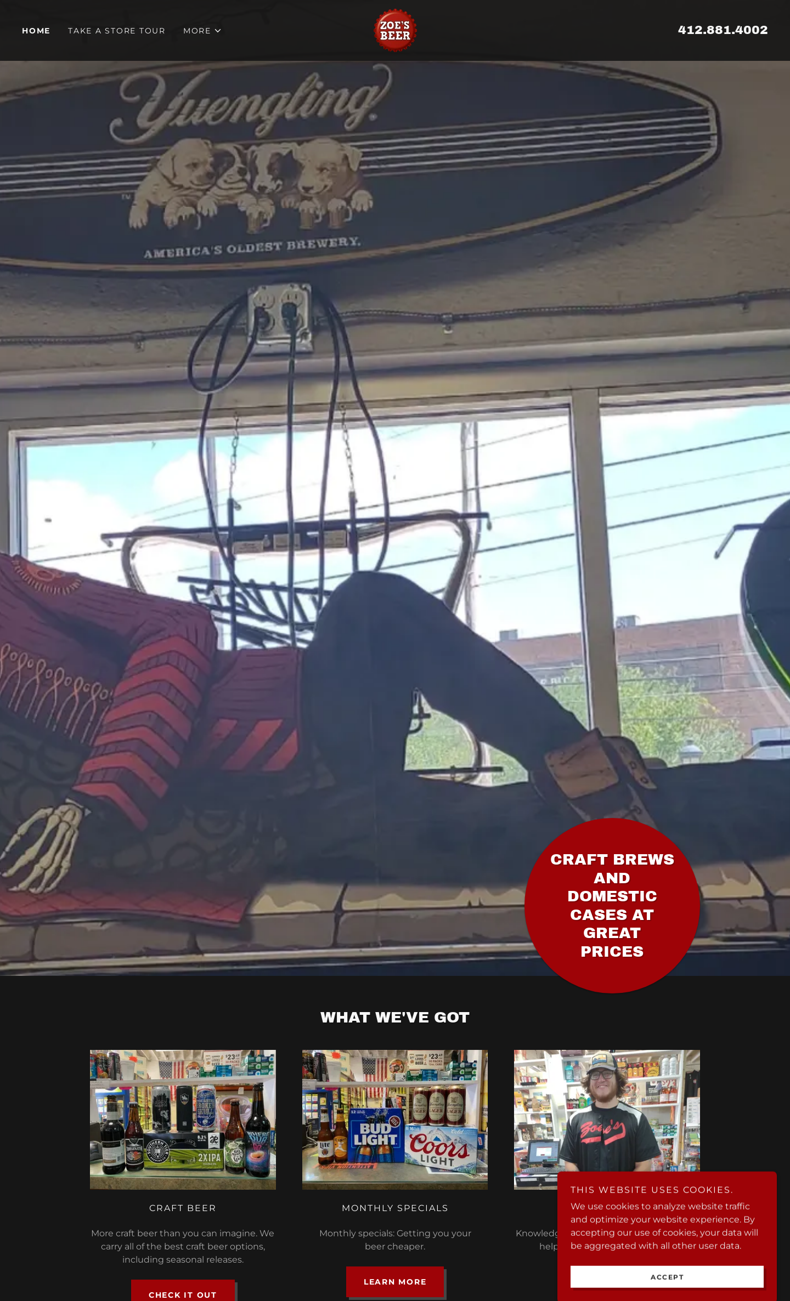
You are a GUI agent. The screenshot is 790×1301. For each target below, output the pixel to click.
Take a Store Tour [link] (117, 31)
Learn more (395, 1282)
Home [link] (36, 31)
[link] (395, 30)
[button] (202, 30)
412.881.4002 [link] (723, 30)
